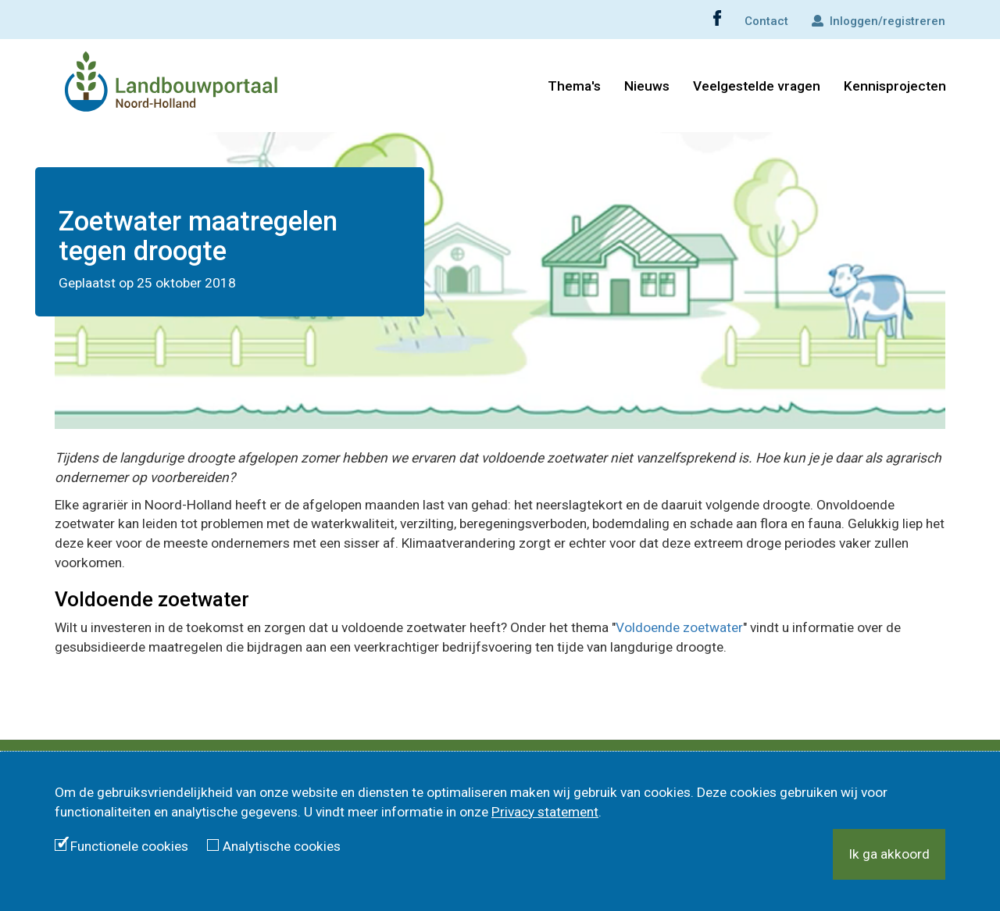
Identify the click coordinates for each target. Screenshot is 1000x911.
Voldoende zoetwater (679, 627)
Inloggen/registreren (878, 21)
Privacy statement (544, 812)
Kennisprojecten (895, 86)
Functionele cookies (129, 846)
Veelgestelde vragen (756, 86)
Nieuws (647, 86)
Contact (766, 21)
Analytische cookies (282, 846)
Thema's (574, 86)
